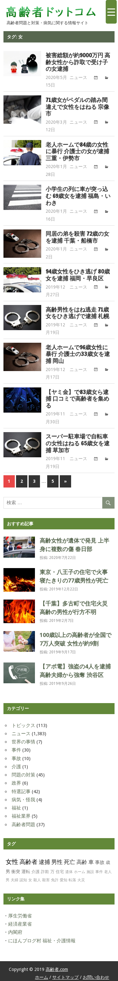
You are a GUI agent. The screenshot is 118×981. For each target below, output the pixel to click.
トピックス (23, 725)
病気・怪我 (23, 800)
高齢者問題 (23, 824)
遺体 (69, 872)
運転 (25, 871)
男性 (57, 862)
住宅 (60, 871)
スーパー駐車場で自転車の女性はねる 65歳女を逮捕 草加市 (78, 443)
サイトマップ (65, 977)
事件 (16, 750)
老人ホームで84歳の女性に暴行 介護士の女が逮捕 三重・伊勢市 (77, 151)
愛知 (63, 880)
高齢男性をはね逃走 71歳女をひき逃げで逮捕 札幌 (77, 313)
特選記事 (21, 791)
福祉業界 (21, 816)
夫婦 (14, 880)
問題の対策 (23, 775)
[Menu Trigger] (111, 12)
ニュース (78, 77)
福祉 (16, 808)
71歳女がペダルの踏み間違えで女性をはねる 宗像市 (77, 107)
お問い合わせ (96, 977)
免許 (55, 880)
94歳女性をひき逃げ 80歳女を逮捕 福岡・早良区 (78, 275)
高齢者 (28, 861)
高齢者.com (57, 969)
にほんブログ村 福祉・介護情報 (42, 941)
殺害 (46, 880)
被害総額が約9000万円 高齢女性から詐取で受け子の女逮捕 (78, 62)
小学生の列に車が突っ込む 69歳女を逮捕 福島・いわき (78, 196)
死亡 (69, 862)
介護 (16, 767)
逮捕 (44, 862)
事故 (16, 758)
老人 (108, 872)
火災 (81, 880)
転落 (72, 880)
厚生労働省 (20, 916)
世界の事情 (23, 742)
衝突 (15, 871)
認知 (23, 880)
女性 (12, 861)
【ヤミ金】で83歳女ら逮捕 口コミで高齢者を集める (77, 399)
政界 (16, 783)
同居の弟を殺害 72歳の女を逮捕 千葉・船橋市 (77, 237)
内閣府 (15, 932)
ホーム (79, 872)
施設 (90, 872)
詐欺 (45, 871)
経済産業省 (20, 924)
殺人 (37, 880)
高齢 (81, 862)
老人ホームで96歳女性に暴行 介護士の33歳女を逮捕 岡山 (78, 354)
